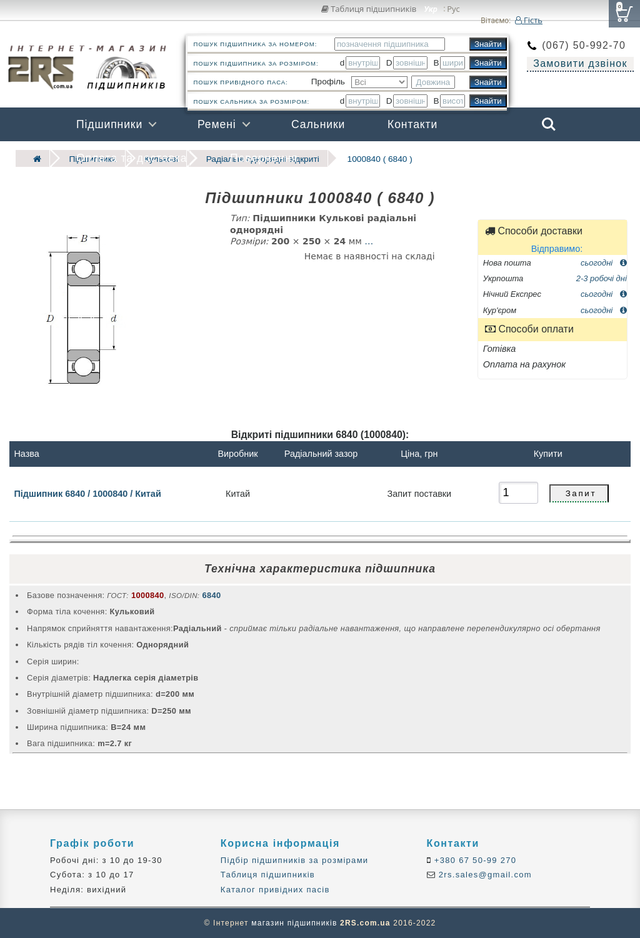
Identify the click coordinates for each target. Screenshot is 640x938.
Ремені (217, 124)
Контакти (413, 124)
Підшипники (109, 124)
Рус (453, 9)
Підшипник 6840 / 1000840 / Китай (87, 493)
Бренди (489, 158)
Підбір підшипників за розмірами (295, 860)
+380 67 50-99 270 (474, 860)
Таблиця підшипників (369, 8)
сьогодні (604, 262)
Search (548, 124)
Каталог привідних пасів (275, 889)
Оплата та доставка (132, 158)
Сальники (318, 124)
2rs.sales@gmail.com (484, 874)
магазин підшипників (294, 923)
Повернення (264, 158)
